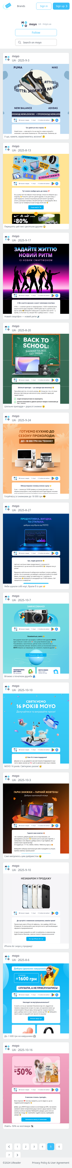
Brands (21, 6)
